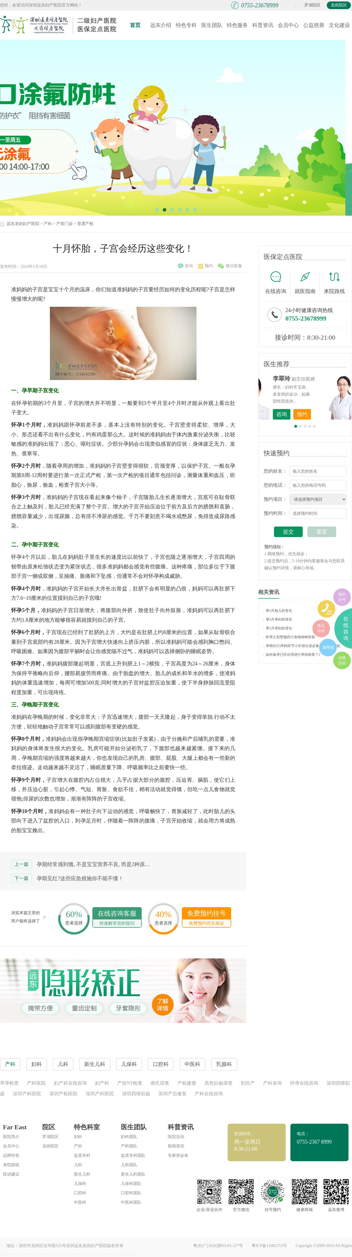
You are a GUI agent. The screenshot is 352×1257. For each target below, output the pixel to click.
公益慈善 (313, 25)
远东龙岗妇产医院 (22, 224)
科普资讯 (262, 25)
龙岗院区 (339, 5)
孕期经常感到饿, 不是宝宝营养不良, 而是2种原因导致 (99, 864)
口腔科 (80, 1193)
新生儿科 (82, 1174)
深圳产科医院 (27, 1093)
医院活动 (176, 1137)
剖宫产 (248, 1083)
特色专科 (186, 25)
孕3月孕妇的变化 (277, 619)
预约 (205, 266)
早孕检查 (9, 1083)
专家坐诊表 (178, 1155)
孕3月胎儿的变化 (277, 611)
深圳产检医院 (63, 1093)
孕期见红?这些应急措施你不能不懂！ (80, 878)
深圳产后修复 (172, 1093)
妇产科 (102, 1083)
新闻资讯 (176, 1146)
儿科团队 (129, 1165)
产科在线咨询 (209, 1093)
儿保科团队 (131, 1183)
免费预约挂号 (206, 918)
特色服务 (237, 25)
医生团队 (211, 25)
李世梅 (314, 378)
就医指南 (307, 282)
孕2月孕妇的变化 (277, 628)
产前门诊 (64, 224)
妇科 (78, 1137)
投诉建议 (11, 1174)
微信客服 (230, 266)
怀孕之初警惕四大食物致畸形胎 (289, 637)
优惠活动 (342, 660)
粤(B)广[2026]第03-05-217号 (218, 1246)
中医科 (80, 1202)
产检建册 (186, 1083)
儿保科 (80, 1183)
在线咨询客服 (117, 918)
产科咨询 (272, 1083)
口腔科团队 (131, 1193)
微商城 (328, 647)
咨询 (185, 266)
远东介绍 (160, 25)
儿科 (78, 1165)
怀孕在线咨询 (304, 1083)
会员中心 (288, 25)
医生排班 (321, 628)
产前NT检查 (129, 1083)
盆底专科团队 (133, 1155)
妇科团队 (129, 1137)
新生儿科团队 (133, 1174)
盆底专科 (82, 1155)
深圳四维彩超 (136, 1093)
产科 (48, 224)
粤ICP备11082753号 (269, 1246)
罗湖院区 (312, 5)
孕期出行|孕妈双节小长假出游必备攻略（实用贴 (301, 646)
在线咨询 (277, 282)
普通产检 (85, 224)
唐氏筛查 (159, 1083)
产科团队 (129, 1146)
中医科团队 (131, 1202)
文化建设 (339, 25)
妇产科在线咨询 (70, 1083)
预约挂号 (342, 597)
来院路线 (334, 283)
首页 (135, 25)
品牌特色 (11, 1155)
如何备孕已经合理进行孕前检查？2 (291, 655)
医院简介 (11, 1137)
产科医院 (36, 1083)
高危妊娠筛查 (218, 1083)
